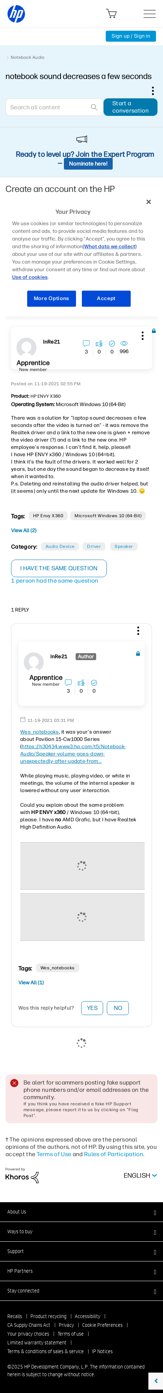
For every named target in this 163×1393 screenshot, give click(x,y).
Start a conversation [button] (130, 107)
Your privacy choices (28, 1333)
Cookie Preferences (102, 1325)
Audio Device (60, 546)
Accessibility (87, 1316)
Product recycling (48, 1316)
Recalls (14, 1316)
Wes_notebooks (39, 732)
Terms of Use (54, 1154)
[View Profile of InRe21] (51, 342)
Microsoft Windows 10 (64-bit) (108, 515)
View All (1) (31, 983)
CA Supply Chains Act (28, 1325)
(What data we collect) (110, 246)
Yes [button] (92, 1007)
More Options (51, 298)
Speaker (124, 546)
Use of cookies (30, 277)
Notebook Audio (27, 57)
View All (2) (23, 530)
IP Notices (102, 1351)
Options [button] (157, 90)
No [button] (118, 1007)
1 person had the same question (54, 580)
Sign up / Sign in (131, 36)
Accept (106, 298)
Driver (94, 546)
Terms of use (71, 1333)
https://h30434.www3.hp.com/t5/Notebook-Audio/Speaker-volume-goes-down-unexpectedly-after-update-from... (73, 753)
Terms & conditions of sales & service (45, 1351)
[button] (141, 334)
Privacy (66, 1325)
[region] (81, 254)
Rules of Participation (113, 1154)
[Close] (149, 202)
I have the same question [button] (59, 568)
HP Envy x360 (48, 515)
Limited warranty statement (36, 1342)
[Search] (55, 107)
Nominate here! (88, 163)
